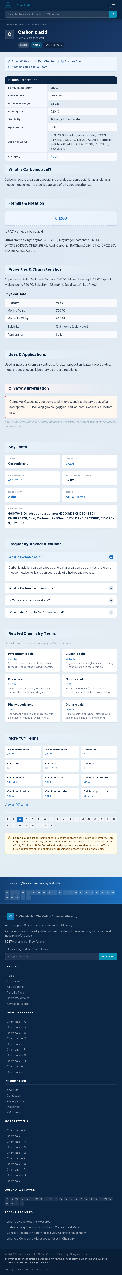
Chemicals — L (16, 1136)
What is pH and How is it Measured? (29, 1221)
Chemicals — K (16, 1130)
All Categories (15, 986)
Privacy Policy (16, 1101)
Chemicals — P (16, 1158)
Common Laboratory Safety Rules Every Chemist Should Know (46, 1232)
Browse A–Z (14, 981)
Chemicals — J (16, 1072)
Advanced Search (18, 1003)
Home (8, 24)
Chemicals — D (16, 1038)
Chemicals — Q (16, 1164)
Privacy (9, 1269)
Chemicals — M (16, 1141)
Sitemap (37, 1269)
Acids (36, 45)
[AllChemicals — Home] (18, 5)
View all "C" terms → (18, 804)
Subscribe (107, 956)
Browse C (21, 24)
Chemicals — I (16, 1066)
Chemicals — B (16, 1027)
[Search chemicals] (57, 14)
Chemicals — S (16, 1175)
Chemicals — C (16, 1033)
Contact (49, 1269)
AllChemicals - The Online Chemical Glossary (42, 916)
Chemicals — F (16, 1049)
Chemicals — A (16, 1021)
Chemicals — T (16, 1180)
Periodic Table (16, 992)
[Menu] (113, 5)
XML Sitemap (15, 1112)
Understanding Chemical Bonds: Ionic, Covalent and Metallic (44, 1227)
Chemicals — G (16, 1055)
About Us (12, 1090)
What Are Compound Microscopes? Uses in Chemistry (41, 1238)
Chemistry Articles (18, 998)
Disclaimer (13, 1106)
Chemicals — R (16, 1169)
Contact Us (14, 1095)
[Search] (113, 14)
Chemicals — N (16, 1147)
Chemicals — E (16, 1044)
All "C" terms (75, 497)
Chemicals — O (16, 1152)
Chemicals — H (16, 1061)
